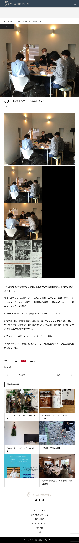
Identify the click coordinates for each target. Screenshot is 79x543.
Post (5, 360)
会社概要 (39, 532)
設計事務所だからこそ (39, 515)
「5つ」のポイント (39, 510)
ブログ (9, 367)
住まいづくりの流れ (39, 523)
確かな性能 (39, 519)
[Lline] (14, 362)
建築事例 (39, 528)
